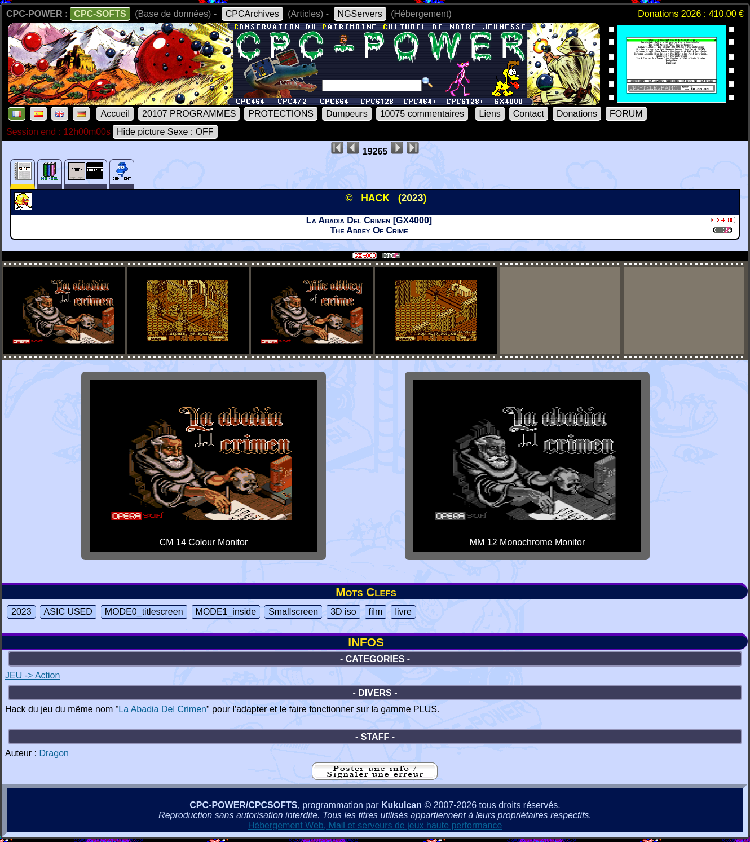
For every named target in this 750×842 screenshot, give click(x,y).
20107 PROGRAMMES (189, 113)
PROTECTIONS (281, 113)
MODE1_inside (226, 611)
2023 (21, 611)
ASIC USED (68, 611)
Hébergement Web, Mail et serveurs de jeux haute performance (375, 825)
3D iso (343, 611)
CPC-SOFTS (100, 14)
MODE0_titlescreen (144, 611)
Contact (528, 113)
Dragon (53, 753)
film (376, 611)
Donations (577, 113)
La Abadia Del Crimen (162, 709)
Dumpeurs (347, 113)
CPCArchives (252, 14)
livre (403, 611)
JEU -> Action (32, 675)
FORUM (626, 113)
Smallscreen (293, 611)
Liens (490, 113)
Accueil (115, 113)
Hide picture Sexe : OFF (165, 131)
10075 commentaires (422, 113)
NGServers (360, 14)
